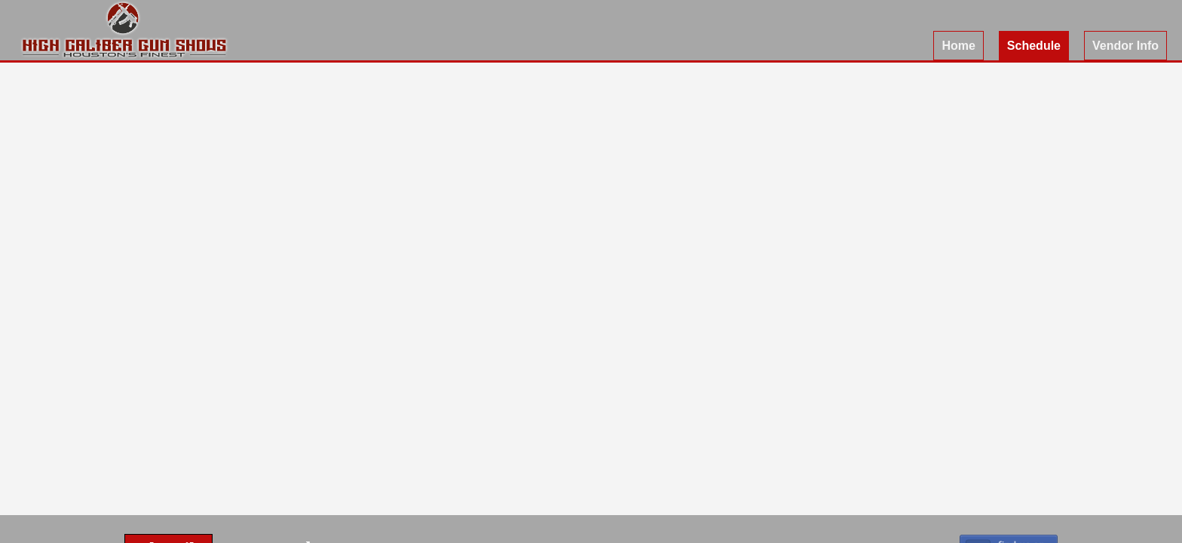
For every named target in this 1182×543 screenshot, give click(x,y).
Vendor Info (1125, 45)
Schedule (1034, 45)
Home (958, 45)
